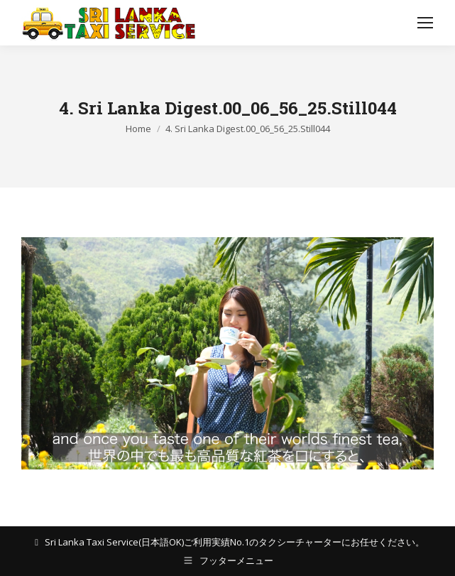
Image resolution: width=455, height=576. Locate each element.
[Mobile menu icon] (425, 22)
